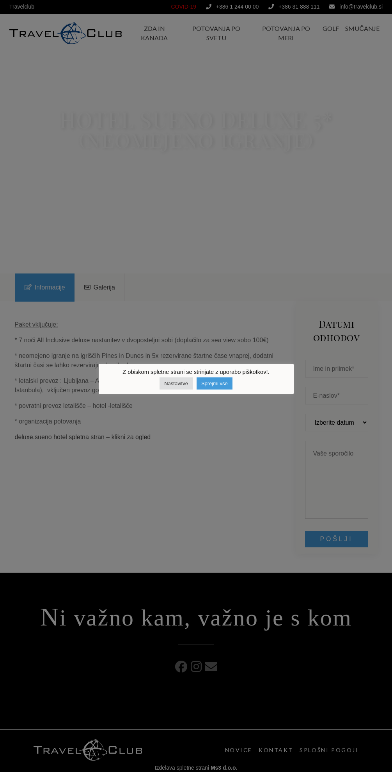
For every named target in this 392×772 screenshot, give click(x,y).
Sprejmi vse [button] (214, 383)
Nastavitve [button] (176, 383)
